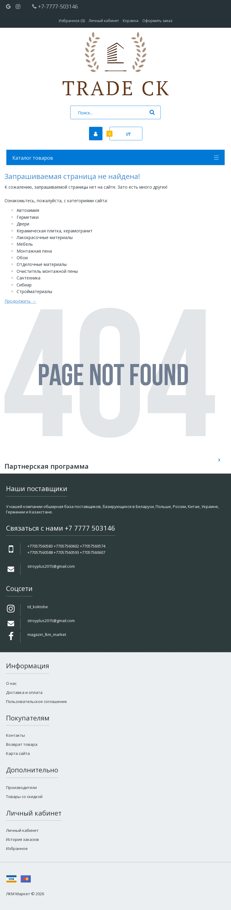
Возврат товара (21, 744)
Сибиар (24, 285)
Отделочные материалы (42, 264)
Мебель (25, 244)
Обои (22, 257)
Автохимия (28, 210)
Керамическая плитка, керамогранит (55, 231)
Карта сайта (18, 753)
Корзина (130, 20)
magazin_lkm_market (46, 634)
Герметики (28, 217)
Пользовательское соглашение (36, 701)
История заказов (22, 839)
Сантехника (28, 278)
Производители (21, 787)
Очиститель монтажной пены (47, 271)
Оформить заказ (157, 20)
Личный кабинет (104, 20)
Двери (23, 224)
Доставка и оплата (24, 692)
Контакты (15, 735)
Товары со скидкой (24, 796)
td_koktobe (37, 606)
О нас (11, 683)
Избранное (17, 848)
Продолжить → (20, 301)
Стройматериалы (34, 291)
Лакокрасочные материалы (45, 237)
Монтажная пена (34, 251)
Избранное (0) (72, 20)
